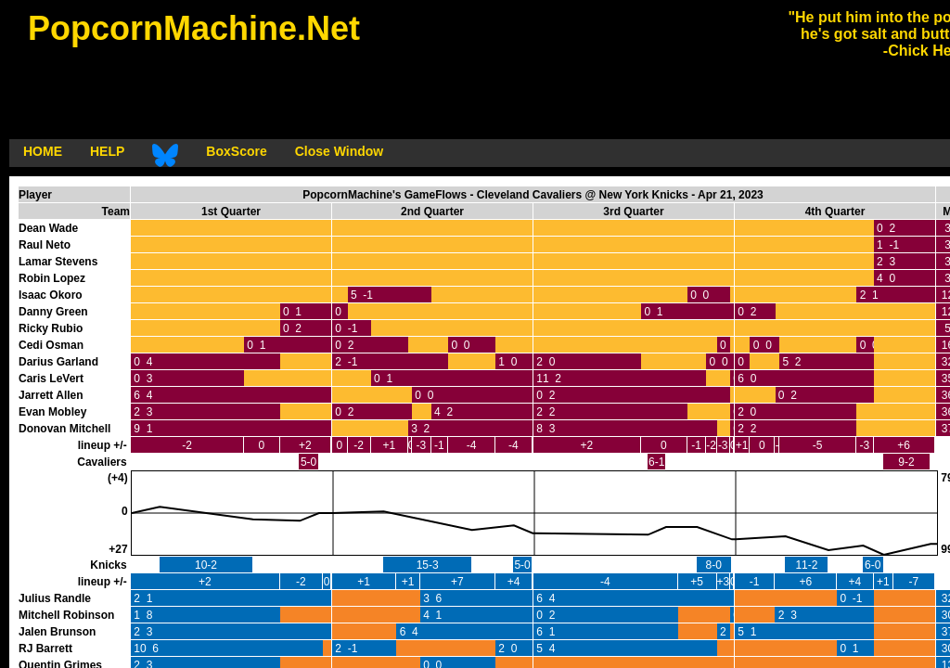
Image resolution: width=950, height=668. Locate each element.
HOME (42, 151)
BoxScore (236, 151)
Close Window (339, 151)
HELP (107, 151)
